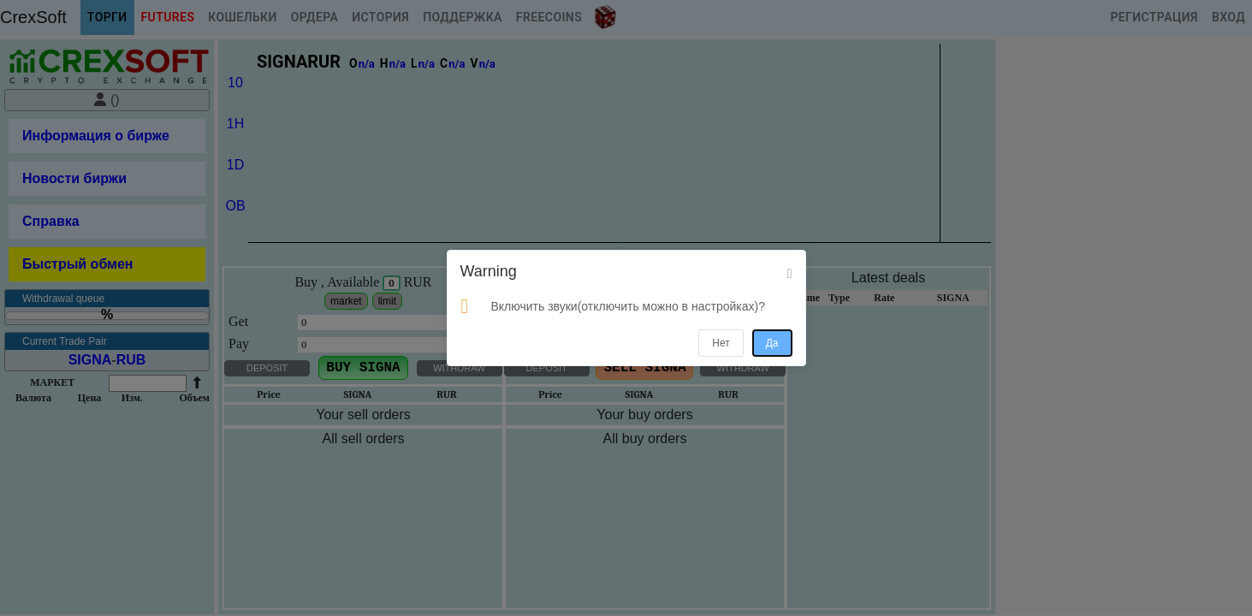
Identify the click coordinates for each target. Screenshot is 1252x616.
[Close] (789, 274)
